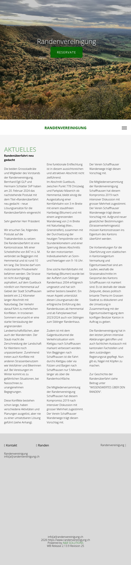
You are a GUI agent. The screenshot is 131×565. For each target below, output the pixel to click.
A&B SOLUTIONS (73, 543)
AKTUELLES (20, 151)
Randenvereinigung (65, 127)
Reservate (66, 52)
